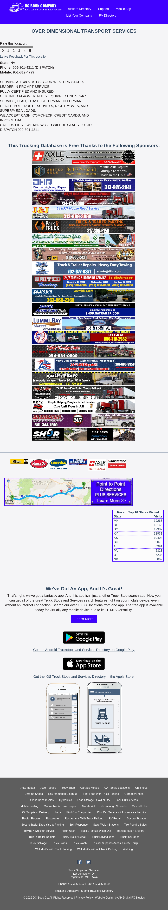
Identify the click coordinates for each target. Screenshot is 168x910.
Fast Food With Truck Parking (101, 793)
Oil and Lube (139, 806)
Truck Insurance (129, 836)
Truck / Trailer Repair (73, 836)
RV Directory (107, 15)
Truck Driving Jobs (103, 836)
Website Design (104, 897)
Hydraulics (65, 800)
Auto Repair (28, 787)
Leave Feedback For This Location (23, 56)
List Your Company (79, 15)
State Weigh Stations (106, 824)
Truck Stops (59, 843)
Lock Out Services (127, 800)
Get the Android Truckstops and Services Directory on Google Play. (84, 650)
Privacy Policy (84, 897)
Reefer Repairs (31, 818)
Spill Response (78, 824)
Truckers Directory (78, 9)
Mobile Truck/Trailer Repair (60, 806)
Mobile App (123, 9)
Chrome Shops (33, 793)
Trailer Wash (67, 830)
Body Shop (68, 787)
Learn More (84, 619)
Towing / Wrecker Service (39, 830)
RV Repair (115, 818)
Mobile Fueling (29, 806)
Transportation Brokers (130, 830)
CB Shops (141, 787)
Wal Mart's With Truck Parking (53, 849)
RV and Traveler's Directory (96, 890)
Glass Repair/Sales (42, 800)
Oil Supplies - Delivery (35, 812)
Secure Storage (136, 818)
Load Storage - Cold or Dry (93, 800)
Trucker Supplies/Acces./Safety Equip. (115, 843)
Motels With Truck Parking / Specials (104, 806)
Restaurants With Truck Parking (84, 818)
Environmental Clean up (62, 793)
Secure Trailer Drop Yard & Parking (42, 824)
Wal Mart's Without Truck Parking (97, 849)
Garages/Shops (134, 793)
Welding (128, 849)
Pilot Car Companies (79, 812)
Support (103, 9)
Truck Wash (79, 843)
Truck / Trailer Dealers (42, 836)
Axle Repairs (48, 787)
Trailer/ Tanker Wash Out (96, 830)
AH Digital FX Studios (131, 897)
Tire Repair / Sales (135, 824)
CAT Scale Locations (117, 787)
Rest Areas (52, 818)
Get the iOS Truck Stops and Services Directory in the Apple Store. (83, 676)
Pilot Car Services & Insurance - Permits (121, 812)
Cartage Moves (89, 787)
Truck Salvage (38, 843)
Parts (58, 812)
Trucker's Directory (66, 890)
